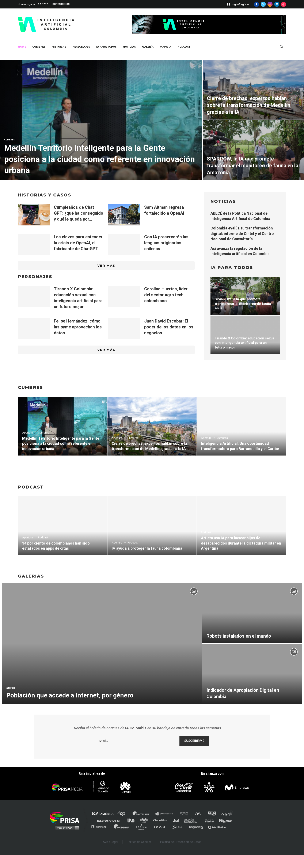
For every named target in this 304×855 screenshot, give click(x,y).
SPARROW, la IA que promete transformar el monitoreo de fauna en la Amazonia (252, 166)
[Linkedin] (276, 4)
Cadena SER (184, 814)
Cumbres (38, 46)
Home (22, 46)
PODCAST (31, 487)
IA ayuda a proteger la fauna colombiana (147, 548)
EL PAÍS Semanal (193, 820)
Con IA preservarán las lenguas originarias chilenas (166, 242)
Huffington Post (109, 820)
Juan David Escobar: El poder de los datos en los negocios (168, 326)
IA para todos (106, 46)
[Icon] (194, 591)
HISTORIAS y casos (44, 195)
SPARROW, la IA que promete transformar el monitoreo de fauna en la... (243, 303)
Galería (147, 46)
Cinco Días (161, 820)
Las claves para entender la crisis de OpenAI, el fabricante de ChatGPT (78, 242)
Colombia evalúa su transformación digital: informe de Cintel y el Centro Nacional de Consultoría (242, 233)
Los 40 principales (124, 814)
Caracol (227, 814)
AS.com (198, 814)
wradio (145, 820)
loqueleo (197, 826)
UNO (132, 820)
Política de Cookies (139, 842)
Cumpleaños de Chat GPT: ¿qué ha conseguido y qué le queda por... (78, 213)
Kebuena (223, 820)
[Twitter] (263, 4)
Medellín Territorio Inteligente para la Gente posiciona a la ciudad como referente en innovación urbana (99, 159)
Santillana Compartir (166, 814)
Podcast (184, 46)
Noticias (129, 46)
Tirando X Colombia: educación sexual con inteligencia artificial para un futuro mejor (245, 342)
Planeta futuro (208, 820)
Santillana (143, 814)
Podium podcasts (142, 826)
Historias (59, 46)
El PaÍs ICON (160, 826)
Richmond (101, 826)
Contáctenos (61, 4)
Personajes (81, 46)
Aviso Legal (110, 842)
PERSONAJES (35, 276)
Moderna (122, 826)
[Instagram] (270, 4)
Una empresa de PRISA (66, 817)
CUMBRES (30, 387)
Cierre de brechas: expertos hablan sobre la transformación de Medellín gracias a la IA (248, 105)
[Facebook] (256, 4)
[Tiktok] (283, 4)
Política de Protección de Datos (180, 842)
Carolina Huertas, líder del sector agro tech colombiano (166, 294)
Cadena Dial (177, 820)
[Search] (281, 47)
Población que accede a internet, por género (69, 695)
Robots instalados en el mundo (238, 636)
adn (211, 814)
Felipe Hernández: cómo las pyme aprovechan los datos (78, 326)
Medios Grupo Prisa (66, 827)
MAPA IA (165, 46)
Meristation (217, 826)
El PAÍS (104, 814)
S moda (178, 826)
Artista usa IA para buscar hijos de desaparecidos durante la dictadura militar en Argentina (241, 543)
